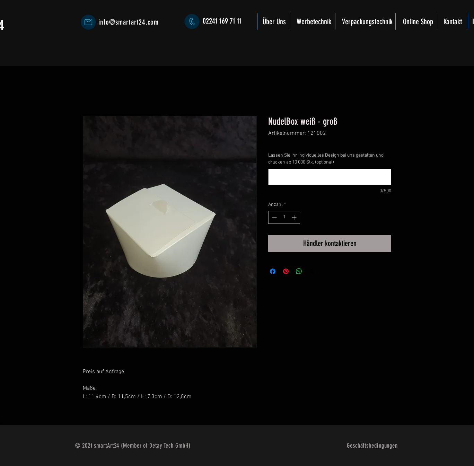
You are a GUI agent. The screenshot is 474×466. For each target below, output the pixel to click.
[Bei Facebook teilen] (273, 271)
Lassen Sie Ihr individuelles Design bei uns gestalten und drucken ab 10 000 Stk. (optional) (326, 158)
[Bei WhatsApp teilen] (299, 271)
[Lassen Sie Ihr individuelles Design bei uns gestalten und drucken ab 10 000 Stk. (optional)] (330, 177)
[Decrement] (273, 217)
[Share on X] (312, 271)
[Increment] (294, 217)
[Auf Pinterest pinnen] (286, 271)
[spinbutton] (284, 217)
